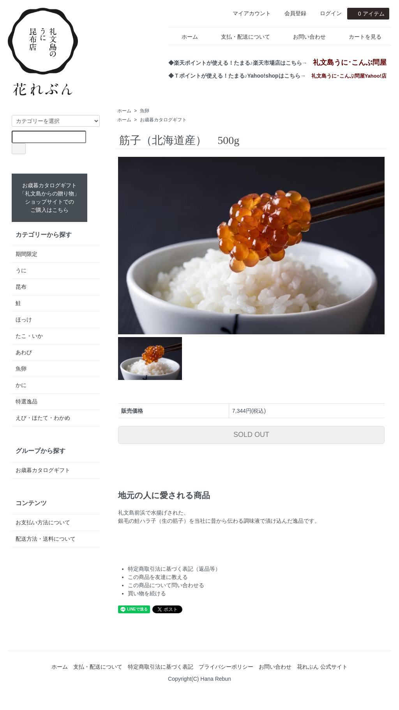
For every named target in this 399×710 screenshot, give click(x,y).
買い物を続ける (147, 593)
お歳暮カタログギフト (163, 119)
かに (21, 385)
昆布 (21, 287)
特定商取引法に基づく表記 (160, 667)
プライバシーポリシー (226, 667)
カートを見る (359, 37)
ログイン (327, 13)
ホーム (184, 37)
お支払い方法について (43, 522)
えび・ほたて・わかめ (43, 418)
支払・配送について (240, 37)
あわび (24, 352)
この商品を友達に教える (158, 577)
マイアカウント (247, 13)
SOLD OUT (251, 434)
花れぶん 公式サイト (322, 667)
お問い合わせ (304, 37)
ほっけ (24, 319)
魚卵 (144, 111)
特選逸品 (26, 401)
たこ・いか (29, 336)
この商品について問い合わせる (166, 585)
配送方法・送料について (46, 539)
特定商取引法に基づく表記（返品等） (174, 569)
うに (21, 270)
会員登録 (291, 13)
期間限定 (26, 254)
